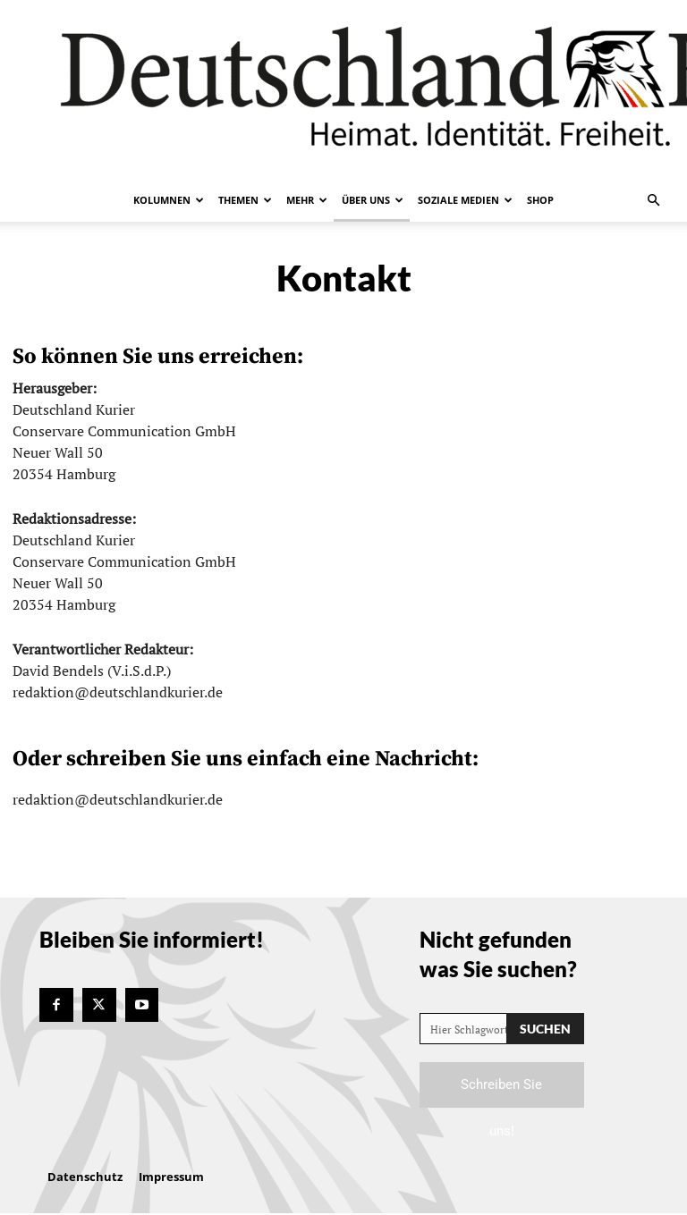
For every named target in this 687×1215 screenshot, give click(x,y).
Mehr (306, 200)
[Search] (545, 1028)
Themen (245, 200)
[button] (653, 200)
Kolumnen (168, 200)
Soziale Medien (465, 200)
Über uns (372, 200)
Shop (540, 200)
